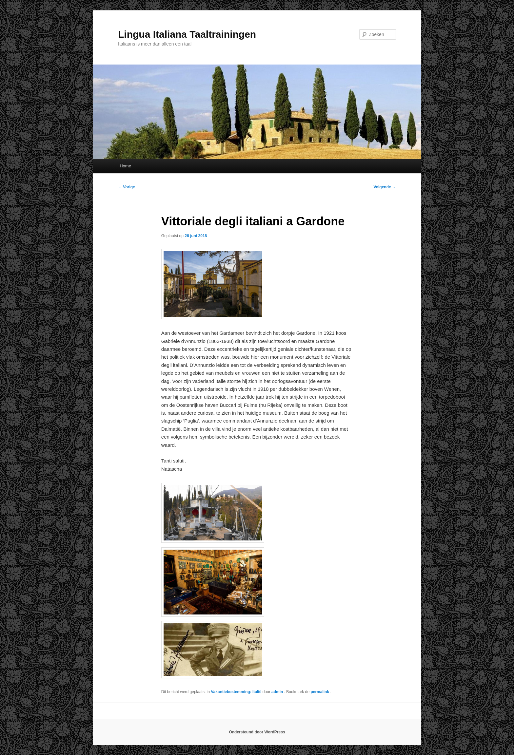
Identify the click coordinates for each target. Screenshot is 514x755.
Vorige (126, 187)
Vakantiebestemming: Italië (236, 691)
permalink (320, 691)
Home (125, 165)
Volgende (385, 187)
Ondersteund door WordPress (257, 732)
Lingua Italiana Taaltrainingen (187, 34)
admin (277, 691)
